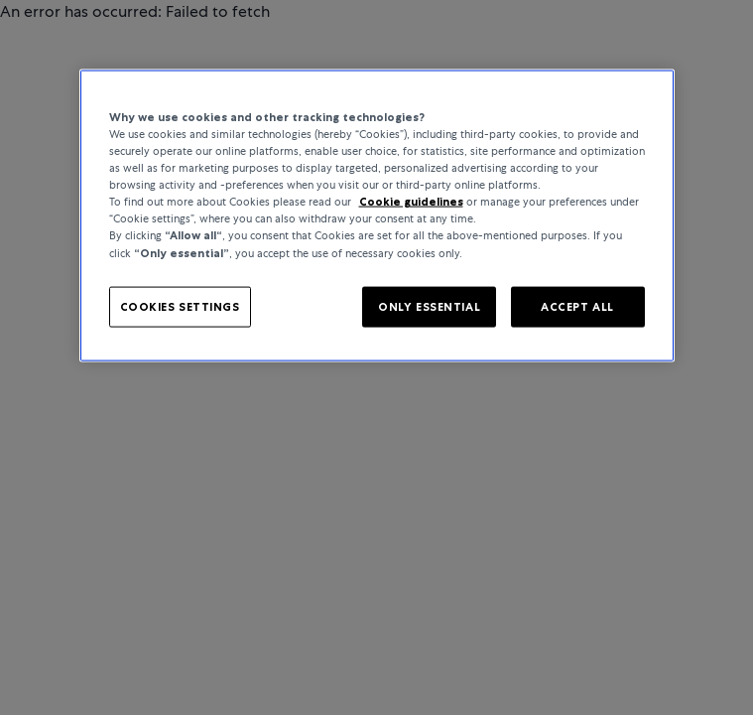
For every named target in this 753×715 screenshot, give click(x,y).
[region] (377, 216)
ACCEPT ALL (577, 306)
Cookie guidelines (411, 202)
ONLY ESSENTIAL (429, 306)
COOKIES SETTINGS (180, 306)
